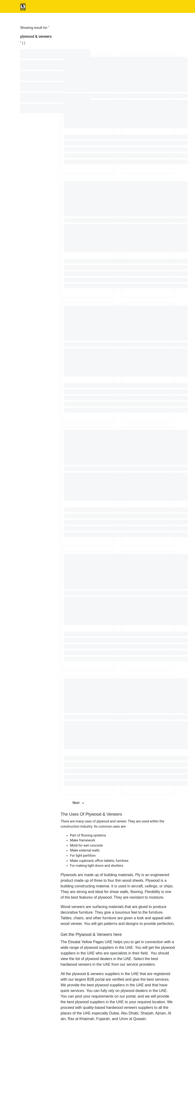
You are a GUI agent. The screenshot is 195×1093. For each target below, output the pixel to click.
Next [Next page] (79, 802)
